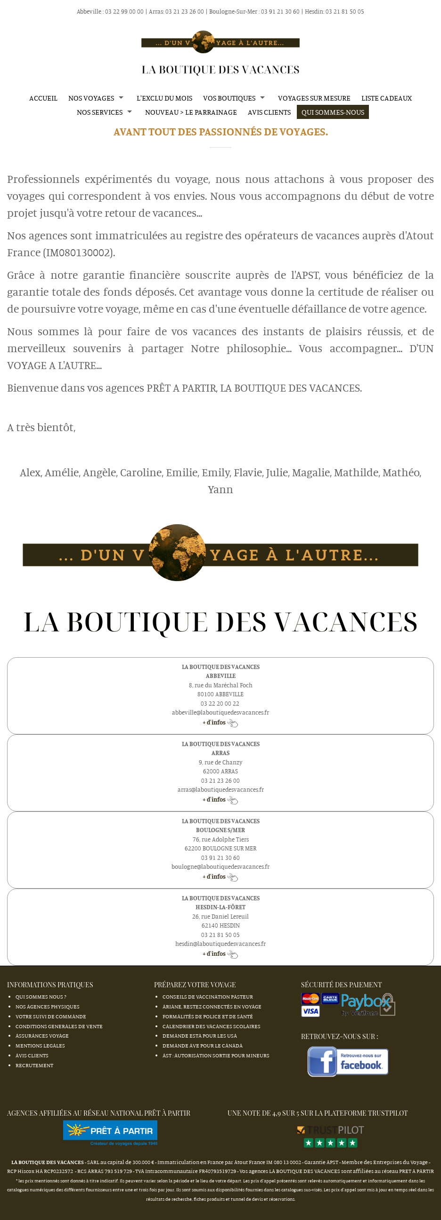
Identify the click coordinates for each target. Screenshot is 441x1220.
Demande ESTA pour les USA (200, 1035)
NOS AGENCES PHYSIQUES (48, 1006)
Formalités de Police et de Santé (208, 1016)
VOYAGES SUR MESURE (314, 97)
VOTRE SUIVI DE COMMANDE (51, 1016)
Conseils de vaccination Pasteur (208, 996)
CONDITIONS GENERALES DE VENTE (59, 1026)
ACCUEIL (43, 97)
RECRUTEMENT (34, 1065)
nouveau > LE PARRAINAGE (191, 112)
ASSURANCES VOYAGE (42, 1035)
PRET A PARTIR (416, 1170)
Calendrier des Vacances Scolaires (212, 1026)
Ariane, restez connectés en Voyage (212, 1006)
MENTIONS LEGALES (40, 1045)
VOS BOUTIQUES (229, 97)
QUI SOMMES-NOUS (333, 112)
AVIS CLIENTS (269, 112)
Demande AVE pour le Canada (203, 1045)
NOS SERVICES (99, 112)
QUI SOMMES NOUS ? (41, 996)
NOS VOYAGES (91, 97)
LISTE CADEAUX (386, 97)
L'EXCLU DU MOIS (164, 97)
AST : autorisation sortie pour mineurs (216, 1055)
